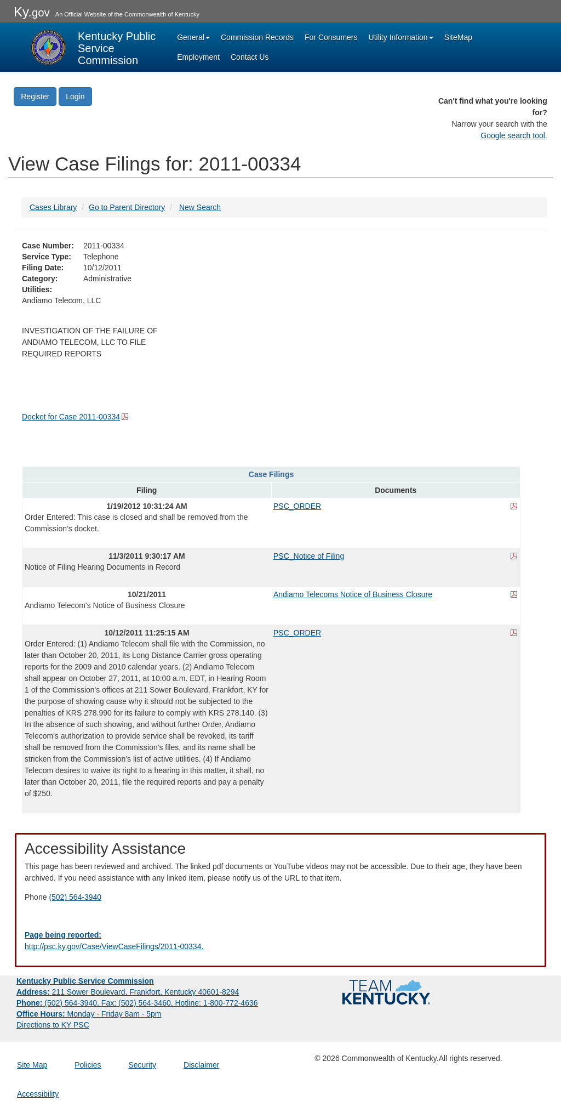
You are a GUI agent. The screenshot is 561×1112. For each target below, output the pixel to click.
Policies (88, 1064)
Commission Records (257, 37)
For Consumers (331, 37)
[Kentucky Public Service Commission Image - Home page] (93, 47)
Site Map (32, 1064)
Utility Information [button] (401, 37)
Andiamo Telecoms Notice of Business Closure (352, 594)
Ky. (32, 11)
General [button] (193, 37)
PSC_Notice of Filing (308, 556)
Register (35, 96)
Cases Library (53, 207)
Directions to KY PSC (52, 1024)
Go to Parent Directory (127, 207)
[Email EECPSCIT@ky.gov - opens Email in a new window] (280, 940)
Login (75, 96)
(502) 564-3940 (75, 897)
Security (143, 1064)
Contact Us (249, 57)
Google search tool (512, 135)
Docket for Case (71, 416)
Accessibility (38, 1094)
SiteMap (458, 37)
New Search (200, 207)
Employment (198, 57)
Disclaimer (201, 1064)
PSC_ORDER (297, 506)
